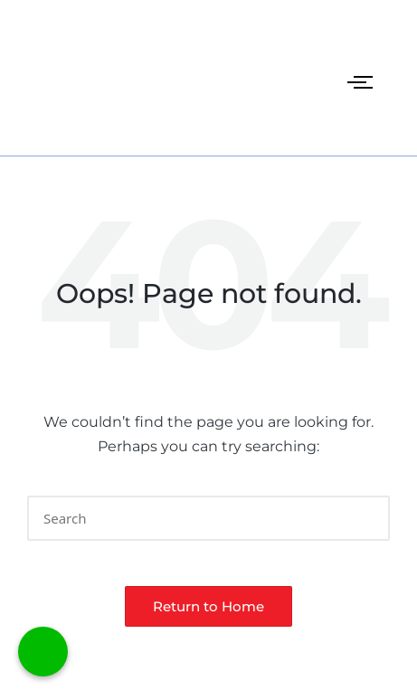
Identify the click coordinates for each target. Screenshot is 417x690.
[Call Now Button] (43, 651)
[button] (365, 518)
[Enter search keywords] (208, 518)
